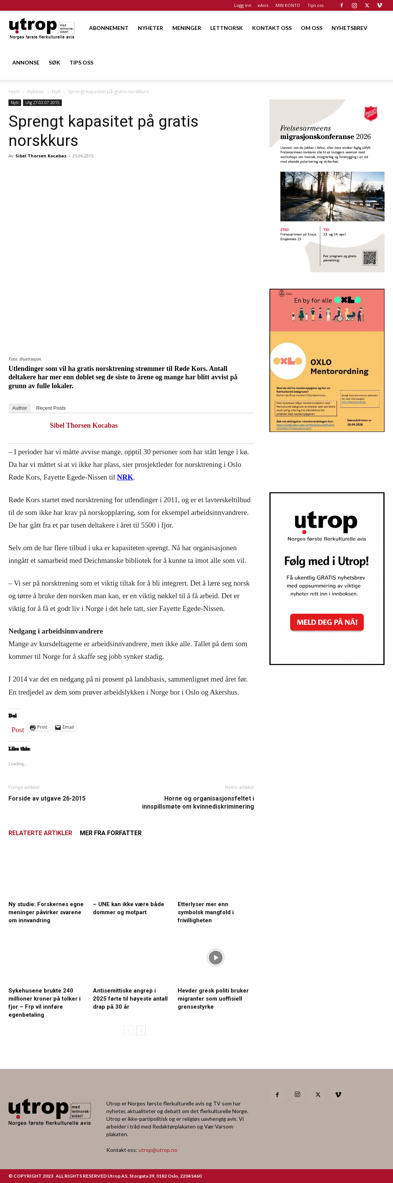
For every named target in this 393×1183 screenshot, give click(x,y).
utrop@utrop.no (158, 1150)
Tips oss (315, 5)
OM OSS (311, 28)
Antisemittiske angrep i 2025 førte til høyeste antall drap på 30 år (130, 998)
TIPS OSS (81, 62)
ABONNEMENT (109, 28)
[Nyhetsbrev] (327, 663)
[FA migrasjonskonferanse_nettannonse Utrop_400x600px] (327, 270)
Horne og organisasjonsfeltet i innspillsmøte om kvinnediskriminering (198, 802)
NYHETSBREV (349, 28)
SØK (54, 62)
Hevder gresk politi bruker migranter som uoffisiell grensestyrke (213, 998)
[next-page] (141, 1030)
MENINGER (186, 28)
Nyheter (36, 91)
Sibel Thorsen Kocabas (40, 156)
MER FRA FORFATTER (111, 833)
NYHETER (150, 28)
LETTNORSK (226, 28)
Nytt (56, 91)
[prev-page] (129, 1030)
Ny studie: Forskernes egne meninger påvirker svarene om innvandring (46, 912)
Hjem (14, 91)
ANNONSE (26, 62)
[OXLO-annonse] (327, 429)
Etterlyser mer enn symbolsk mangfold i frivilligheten (206, 912)
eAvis (263, 5)
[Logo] (42, 27)
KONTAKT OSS (272, 28)
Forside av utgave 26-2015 (47, 798)
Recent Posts (51, 408)
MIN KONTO (288, 5)
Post (18, 728)
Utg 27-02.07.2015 (42, 102)
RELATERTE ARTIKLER (40, 833)
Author (19, 408)
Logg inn (242, 5)
